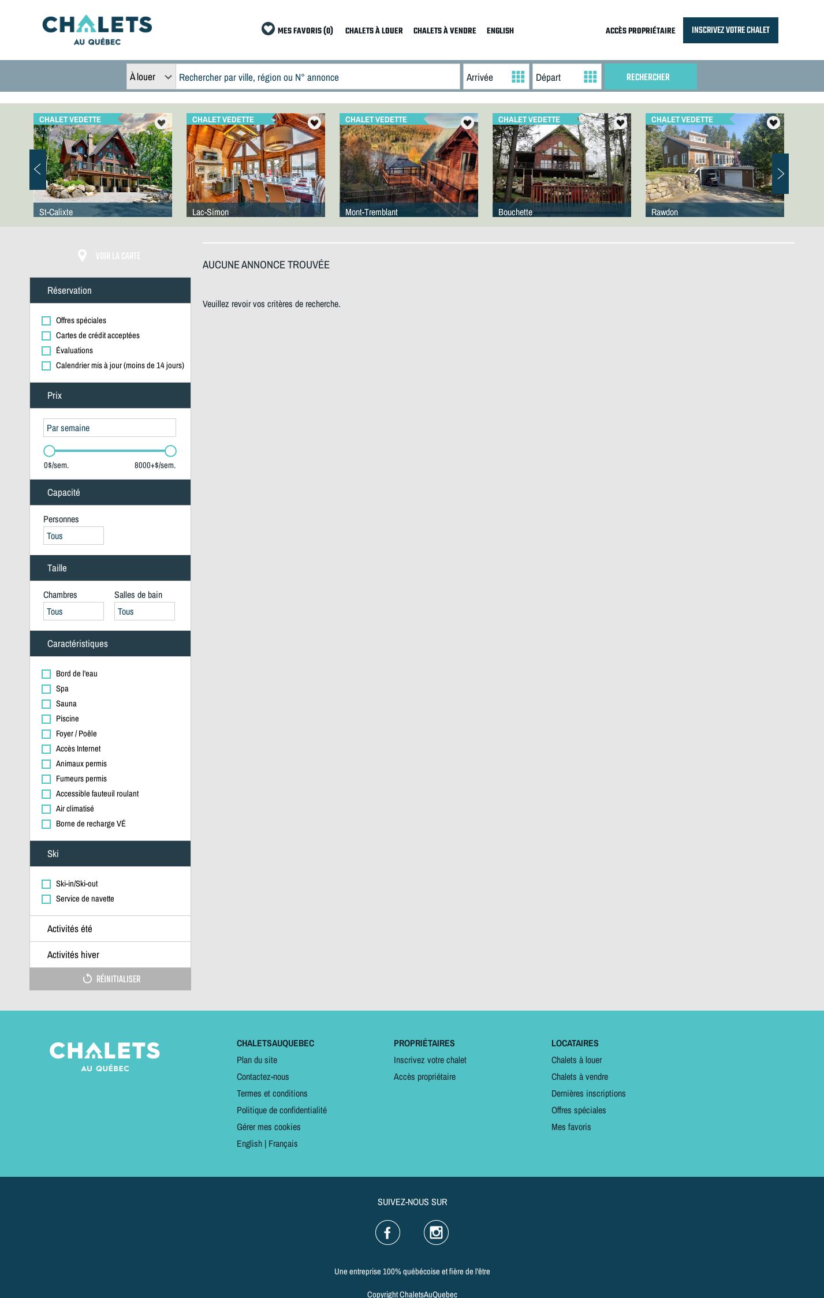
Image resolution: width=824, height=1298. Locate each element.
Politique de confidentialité (282, 1110)
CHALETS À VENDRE (444, 31)
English (249, 1143)
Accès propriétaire (425, 1076)
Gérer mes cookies (269, 1126)
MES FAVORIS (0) (305, 31)
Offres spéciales (578, 1110)
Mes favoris (571, 1126)
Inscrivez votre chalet (430, 1059)
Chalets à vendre (579, 1076)
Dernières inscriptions (588, 1093)
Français (283, 1143)
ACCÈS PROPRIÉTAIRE (641, 31)
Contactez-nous (263, 1076)
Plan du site (257, 1059)
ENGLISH (500, 31)
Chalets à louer (576, 1059)
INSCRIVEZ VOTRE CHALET (731, 30)
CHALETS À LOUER (374, 31)
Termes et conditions (272, 1093)
